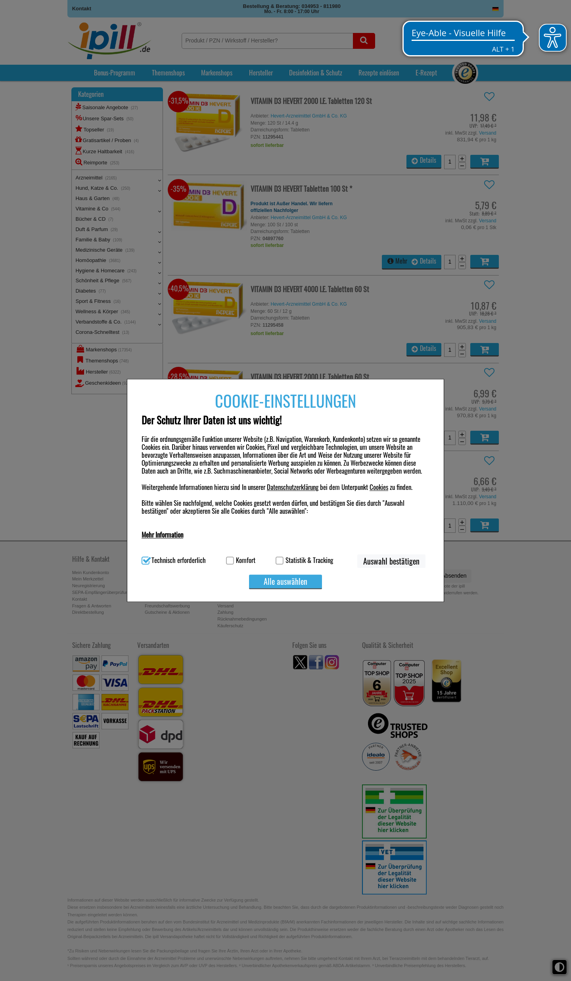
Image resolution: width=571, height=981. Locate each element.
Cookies (379, 487)
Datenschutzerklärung (292, 487)
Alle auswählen (285, 582)
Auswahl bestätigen (391, 561)
